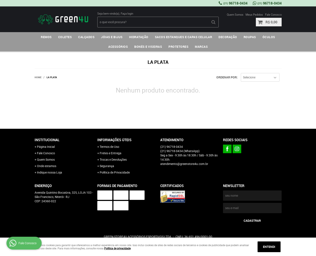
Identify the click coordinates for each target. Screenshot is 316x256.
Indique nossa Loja (49, 172)
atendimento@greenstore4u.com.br (184, 164)
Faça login (127, 13)
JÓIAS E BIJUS (112, 37)
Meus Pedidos (254, 14)
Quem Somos (235, 14)
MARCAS (201, 47)
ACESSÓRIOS (118, 47)
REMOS (46, 37)
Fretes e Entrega (110, 153)
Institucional (47, 140)
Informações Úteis (114, 140)
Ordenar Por (226, 77)
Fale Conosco (273, 14)
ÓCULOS (269, 37)
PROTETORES (178, 47)
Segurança (107, 166)
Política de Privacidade (115, 172)
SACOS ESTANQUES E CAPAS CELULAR (183, 37)
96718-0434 (235, 3)
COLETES (65, 37)
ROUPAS (250, 37)
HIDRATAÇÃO (138, 37)
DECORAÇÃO (227, 37)
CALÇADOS (86, 37)
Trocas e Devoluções (113, 159)
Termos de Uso (109, 147)
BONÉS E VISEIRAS (148, 47)
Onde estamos (46, 166)
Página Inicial (46, 147)
